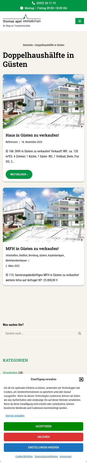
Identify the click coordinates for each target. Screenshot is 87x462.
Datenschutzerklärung (46, 456)
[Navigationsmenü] (79, 21)
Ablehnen (43, 437)
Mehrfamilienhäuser (16, 260)
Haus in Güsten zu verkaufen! (32, 135)
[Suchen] (39, 333)
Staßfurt (23, 255)
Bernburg (33, 255)
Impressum (66, 456)
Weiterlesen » (17, 175)
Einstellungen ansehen (43, 447)
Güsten (43, 255)
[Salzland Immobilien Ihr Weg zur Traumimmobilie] (22, 21)
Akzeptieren (43, 426)
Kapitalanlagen (56, 255)
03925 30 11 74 (46, 3)
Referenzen (12, 142)
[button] (81, 379)
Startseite (28, 45)
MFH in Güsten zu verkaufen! (32, 248)
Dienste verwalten (15, 415)
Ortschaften (12, 255)
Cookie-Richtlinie (24, 456)
